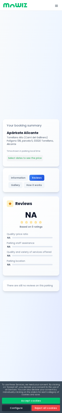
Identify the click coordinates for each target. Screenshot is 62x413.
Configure (16, 408)
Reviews (37, 177)
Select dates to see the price (25, 158)
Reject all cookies (46, 408)
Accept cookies (31, 400)
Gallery (15, 185)
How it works (34, 185)
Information (18, 177)
